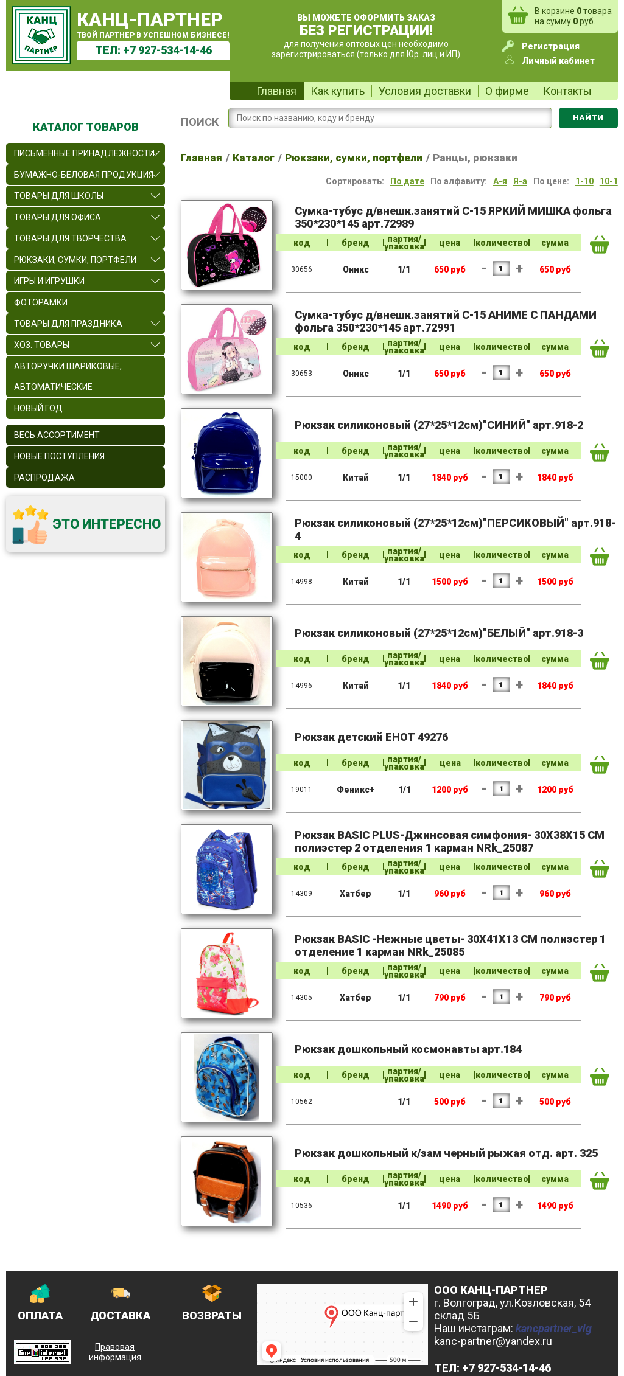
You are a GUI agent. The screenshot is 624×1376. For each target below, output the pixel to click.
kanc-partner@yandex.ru (493, 1341)
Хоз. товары (41, 345)
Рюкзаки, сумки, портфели (75, 260)
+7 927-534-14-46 (167, 50)
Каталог (254, 157)
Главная (276, 91)
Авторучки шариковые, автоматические (68, 376)
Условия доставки (425, 91)
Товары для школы (58, 196)
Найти (588, 117)
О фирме (507, 91)
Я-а (520, 181)
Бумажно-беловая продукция (83, 174)
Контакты (567, 91)
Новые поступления (59, 456)
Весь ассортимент (57, 435)
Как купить (337, 91)
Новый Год (38, 408)
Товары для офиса (57, 217)
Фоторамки (41, 302)
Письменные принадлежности (84, 153)
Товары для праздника (68, 323)
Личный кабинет (558, 61)
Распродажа (44, 477)
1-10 (584, 181)
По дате (407, 181)
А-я (500, 181)
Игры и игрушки (49, 281)
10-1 (609, 181)
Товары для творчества (70, 238)
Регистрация (551, 46)
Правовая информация (115, 1352)
